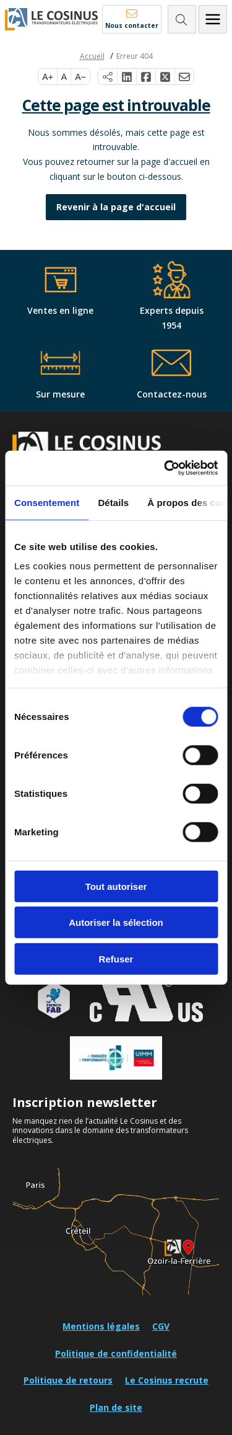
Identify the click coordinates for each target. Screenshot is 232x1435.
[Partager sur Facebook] (146, 77)
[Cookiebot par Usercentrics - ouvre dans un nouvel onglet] (165, 468)
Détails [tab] (113, 502)
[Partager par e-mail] (184, 77)
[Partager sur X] (165, 77)
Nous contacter (131, 25)
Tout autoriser (116, 886)
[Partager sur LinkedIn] (127, 77)
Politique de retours (68, 1380)
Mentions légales (101, 1326)
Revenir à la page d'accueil (116, 207)
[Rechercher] (182, 19)
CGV (161, 1326)
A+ (47, 77)
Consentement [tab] (46, 502)
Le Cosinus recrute (166, 1380)
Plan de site (116, 1407)
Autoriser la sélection (116, 922)
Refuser (116, 958)
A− (80, 77)
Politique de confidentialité (116, 1353)
